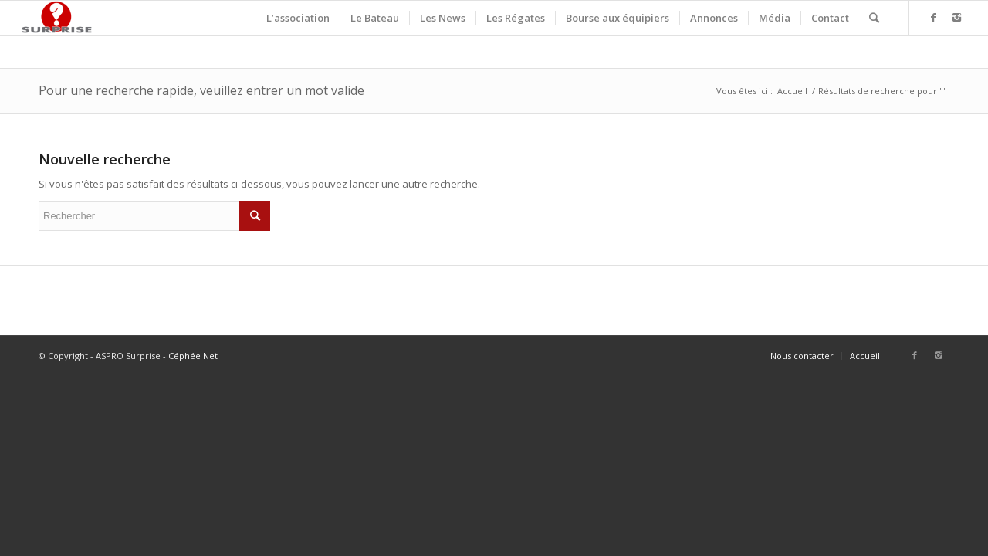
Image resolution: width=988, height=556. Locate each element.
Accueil (792, 91)
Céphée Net (193, 355)
